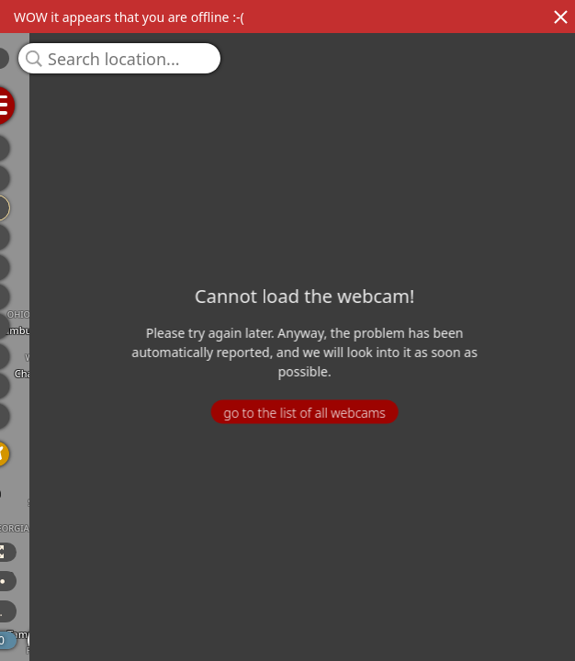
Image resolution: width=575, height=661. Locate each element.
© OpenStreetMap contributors (499, 654)
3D (21, 552)
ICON (100, 612)
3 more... (174, 612)
